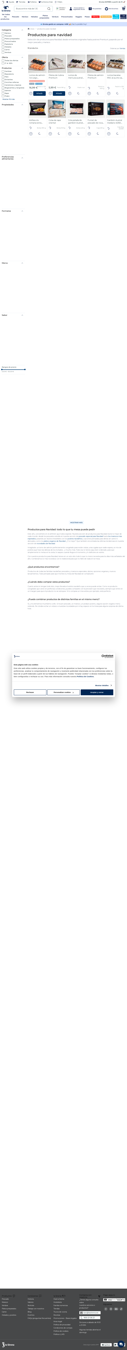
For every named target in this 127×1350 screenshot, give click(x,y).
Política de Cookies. (85, 676)
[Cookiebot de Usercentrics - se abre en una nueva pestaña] (103, 656)
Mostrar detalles (102, 685)
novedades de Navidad (74, 1205)
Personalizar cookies (64, 692)
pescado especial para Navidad (59, 1200)
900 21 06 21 (89, 1318)
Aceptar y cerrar (96, 692)
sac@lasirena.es (90, 1313)
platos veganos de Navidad (96, 1203)
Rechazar (30, 692)
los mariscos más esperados (88, 1200)
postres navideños (26, 1203)
